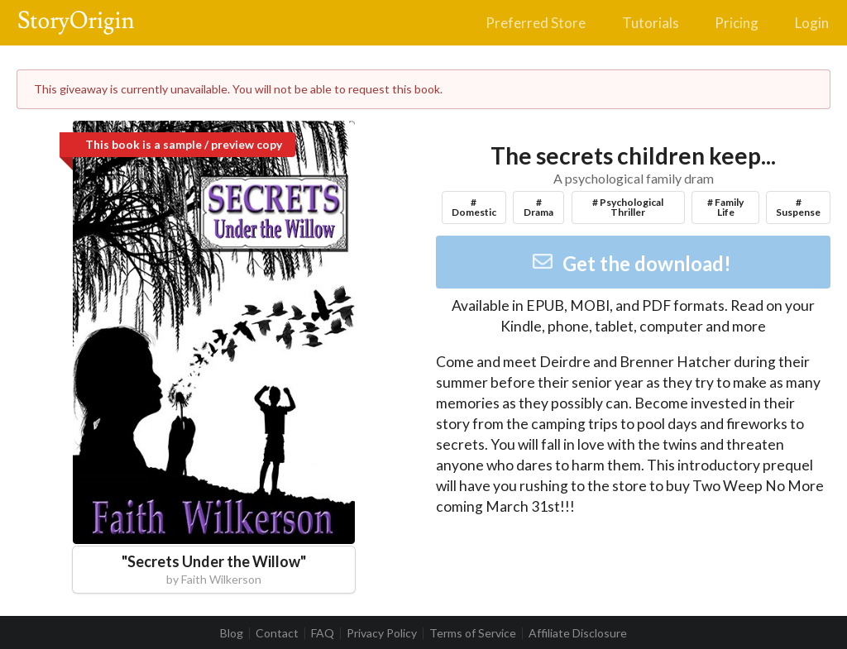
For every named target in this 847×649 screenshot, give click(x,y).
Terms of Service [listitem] (472, 633)
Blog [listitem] (231, 633)
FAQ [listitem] (322, 633)
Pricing (736, 22)
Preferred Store (536, 22)
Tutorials (650, 22)
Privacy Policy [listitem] (382, 633)
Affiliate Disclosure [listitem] (578, 633)
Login (812, 22)
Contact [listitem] (277, 633)
